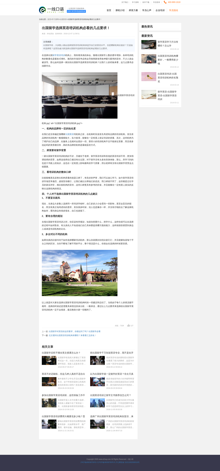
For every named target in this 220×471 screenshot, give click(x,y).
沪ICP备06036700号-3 (89, 462)
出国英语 (69, 134)
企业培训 (160, 10)
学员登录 (156, 2)
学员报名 (173, 10)
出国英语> (64, 19)
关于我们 (124, 2)
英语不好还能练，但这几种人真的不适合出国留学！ (63, 374)
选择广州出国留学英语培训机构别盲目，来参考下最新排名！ (111, 417)
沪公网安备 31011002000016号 (128, 462)
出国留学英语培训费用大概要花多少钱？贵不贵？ (63, 417)
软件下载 (145, 2)
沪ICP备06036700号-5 (106, 462)
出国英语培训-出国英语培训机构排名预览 (168, 78)
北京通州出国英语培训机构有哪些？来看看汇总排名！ (73, 335)
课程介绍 (120, 10)
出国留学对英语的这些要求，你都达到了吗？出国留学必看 (75, 331)
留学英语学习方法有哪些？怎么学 (168, 44)
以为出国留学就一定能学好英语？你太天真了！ (111, 374)
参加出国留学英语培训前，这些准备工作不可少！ (63, 396)
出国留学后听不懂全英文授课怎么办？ (61, 353)
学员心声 (146, 10)
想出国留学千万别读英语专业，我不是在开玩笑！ (111, 353)
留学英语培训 (58, 55)
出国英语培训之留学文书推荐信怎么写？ (110, 395)
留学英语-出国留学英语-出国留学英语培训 (167, 95)
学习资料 (135, 2)
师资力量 (133, 10)
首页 (109, 10)
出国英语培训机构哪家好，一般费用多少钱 (168, 60)
